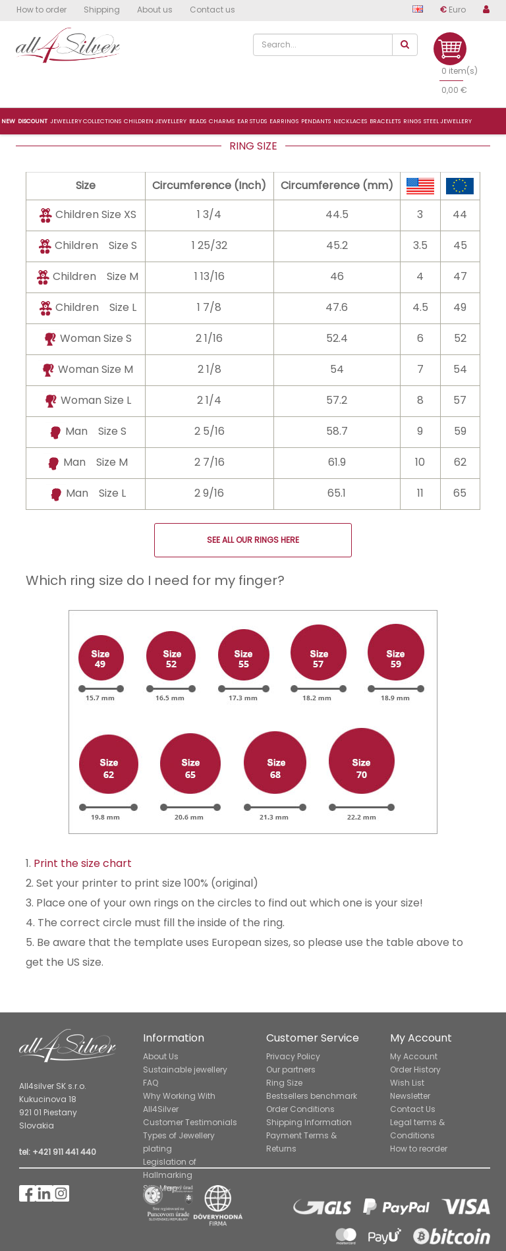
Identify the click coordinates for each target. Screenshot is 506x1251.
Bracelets (385, 121)
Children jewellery (155, 121)
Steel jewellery (448, 121)
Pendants (316, 121)
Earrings (283, 121)
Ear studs (252, 121)
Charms (222, 121)
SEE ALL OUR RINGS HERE (253, 539)
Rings (412, 121)
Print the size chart (83, 863)
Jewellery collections (85, 121)
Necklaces (350, 121)
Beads (197, 121)
